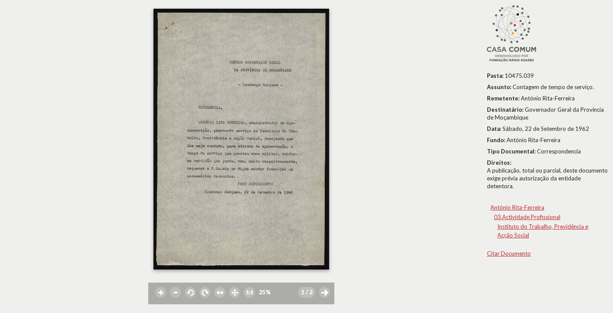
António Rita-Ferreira (517, 207)
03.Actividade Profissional (527, 216)
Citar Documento (509, 253)
